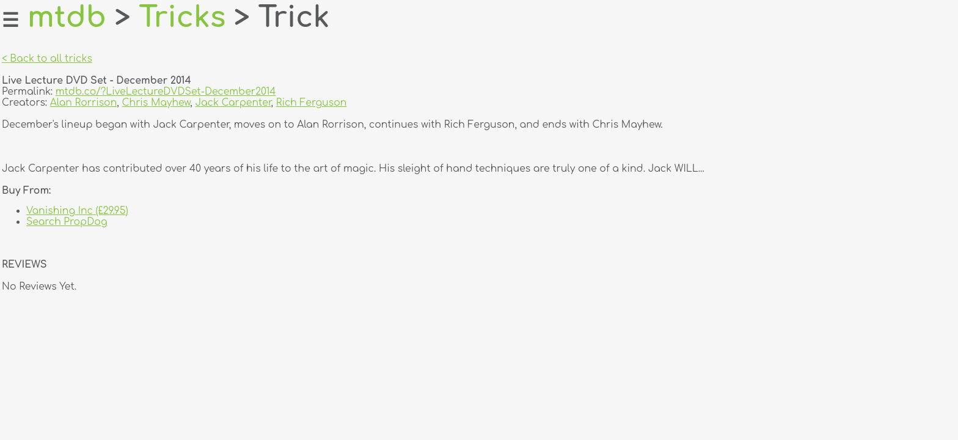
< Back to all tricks (47, 58)
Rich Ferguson (311, 102)
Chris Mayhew (156, 102)
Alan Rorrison (83, 102)
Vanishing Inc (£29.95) (77, 210)
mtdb (66, 18)
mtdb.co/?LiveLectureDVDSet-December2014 (166, 91)
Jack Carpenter (233, 102)
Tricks (182, 18)
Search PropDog (67, 221)
